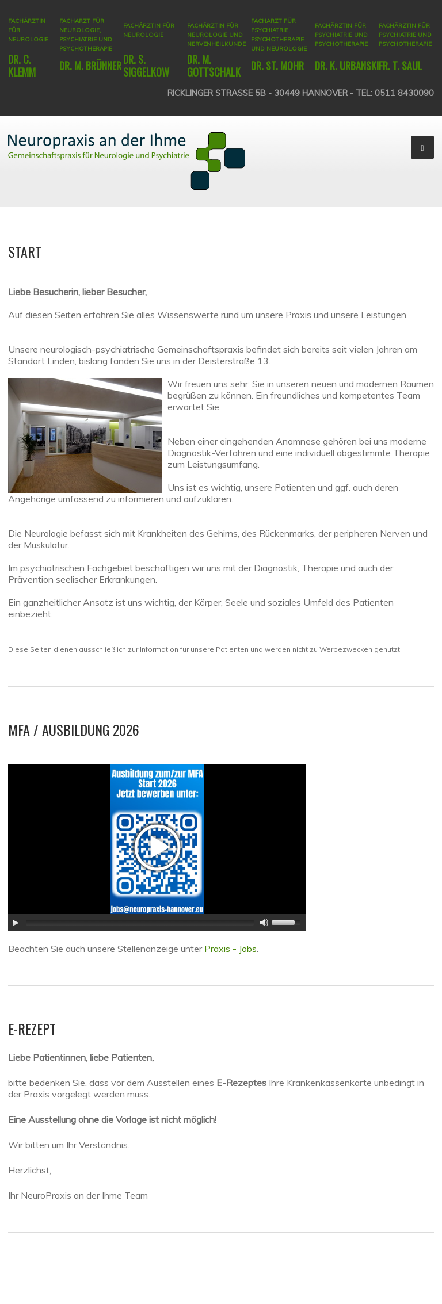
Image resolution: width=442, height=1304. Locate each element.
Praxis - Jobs (230, 948)
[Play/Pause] (15, 922)
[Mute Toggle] (264, 922)
